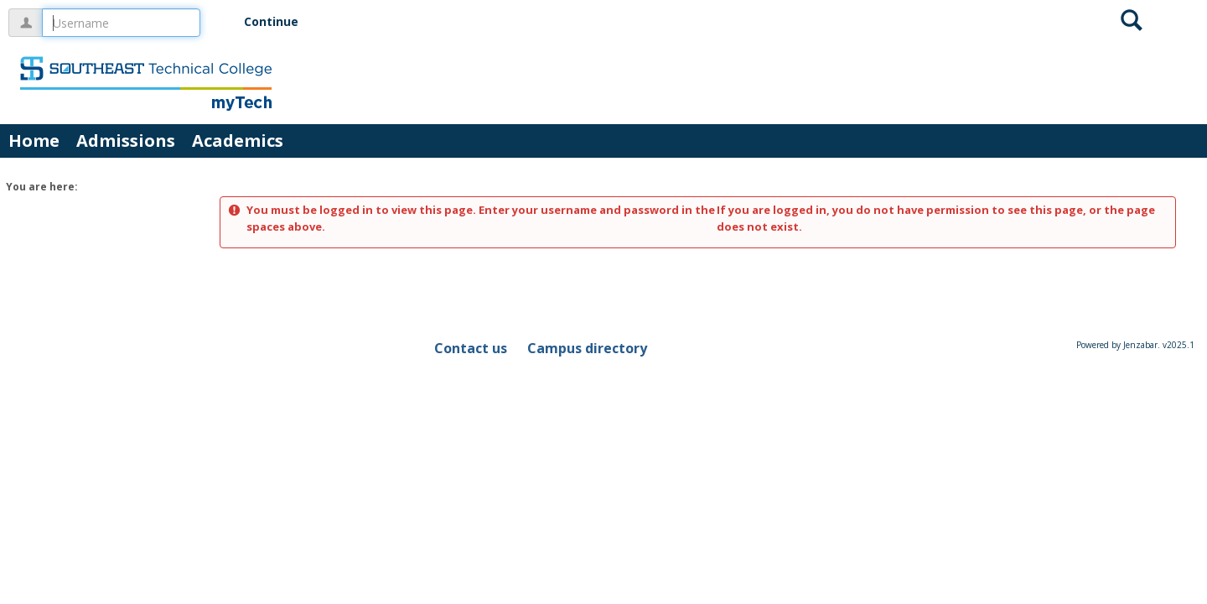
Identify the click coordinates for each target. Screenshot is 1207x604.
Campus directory (587, 348)
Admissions (125, 140)
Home (34, 140)
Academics (237, 140)
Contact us (470, 348)
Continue (271, 21)
